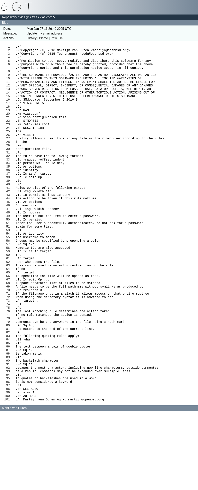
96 (9, 457)
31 (9, 176)
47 (9, 245)
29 (9, 168)
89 (9, 427)
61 (9, 306)
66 (9, 327)
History (32, 38)
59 (9, 297)
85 (9, 409)
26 (9, 155)
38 (9, 207)
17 (9, 116)
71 (9, 349)
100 (8, 474)
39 (9, 211)
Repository (9, 17)
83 (9, 401)
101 (8, 478)
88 (9, 422)
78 (9, 379)
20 (9, 129)
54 (9, 276)
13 (9, 99)
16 (9, 112)
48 (9, 250)
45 (9, 237)
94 (9, 448)
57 (9, 289)
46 (9, 241)
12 (9, 95)
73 (9, 358)
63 (9, 314)
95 (9, 452)
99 (9, 470)
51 (9, 263)
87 (9, 418)
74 (9, 362)
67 (9, 332)
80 (9, 388)
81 (9, 392)
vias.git (24, 17)
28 (9, 164)
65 (9, 323)
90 (9, 431)
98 (9, 465)
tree (34, 17)
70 (9, 345)
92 (9, 439)
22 (9, 138)
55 (9, 280)
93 (9, 444)
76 (9, 370)
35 (9, 194)
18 (9, 120)
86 (9, 414)
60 (9, 301)
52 (9, 267)
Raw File (56, 38)
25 (9, 151)
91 (9, 435)
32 (9, 181)
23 (9, 142)
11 (9, 90)
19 (9, 125)
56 (9, 284)
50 (9, 258)
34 (9, 189)
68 (9, 336)
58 (9, 293)
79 (9, 383)
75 (9, 366)
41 (9, 220)
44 (9, 232)
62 (9, 310)
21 (9, 133)
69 (9, 340)
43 (9, 228)
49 (9, 254)
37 (9, 202)
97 (9, 461)
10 (9, 86)
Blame (43, 38)
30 (9, 172)
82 (9, 396)
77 (9, 375)
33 (9, 185)
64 (9, 319)
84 (9, 405)
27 (9, 159)
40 (9, 215)
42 (9, 224)
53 (9, 271)
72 (9, 353)
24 (9, 146)
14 (9, 103)
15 (9, 107)
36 (9, 198)
